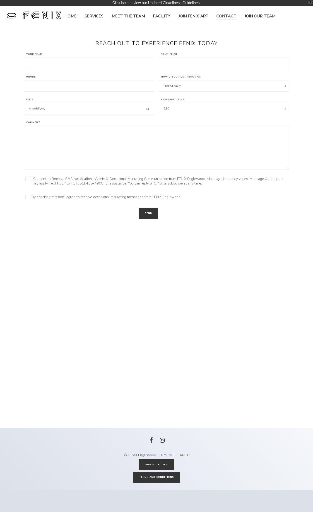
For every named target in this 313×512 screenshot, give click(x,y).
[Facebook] (151, 461)
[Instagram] (162, 461)
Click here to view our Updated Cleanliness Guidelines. (156, 3)
